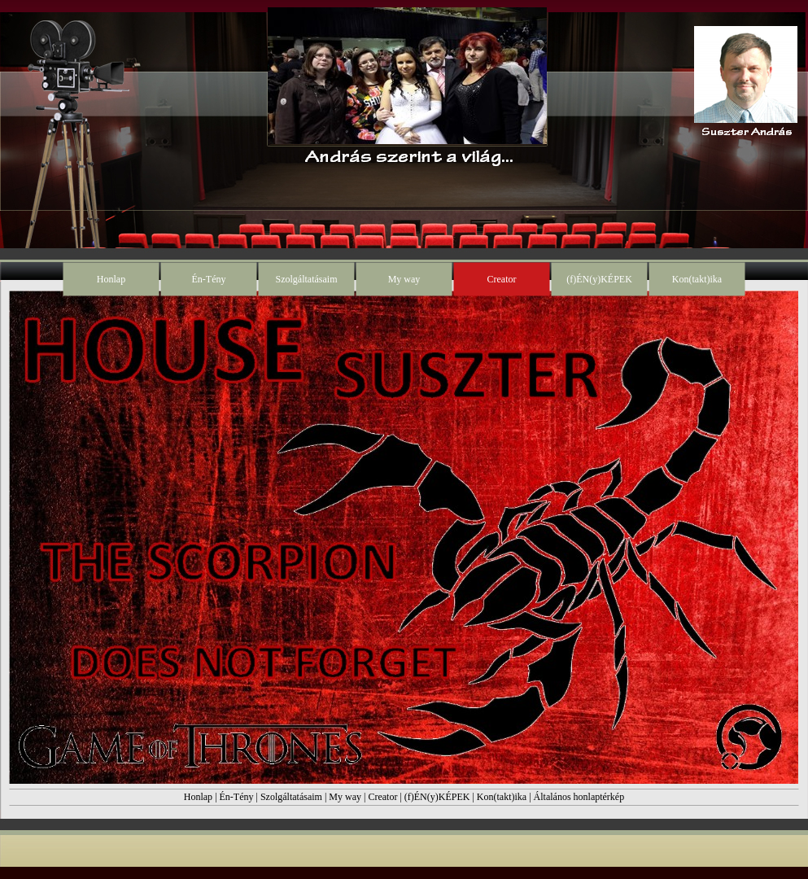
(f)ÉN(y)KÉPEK (437, 796)
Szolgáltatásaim (291, 796)
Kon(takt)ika (501, 796)
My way (345, 796)
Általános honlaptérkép (579, 796)
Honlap (198, 796)
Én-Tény (237, 796)
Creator (382, 796)
